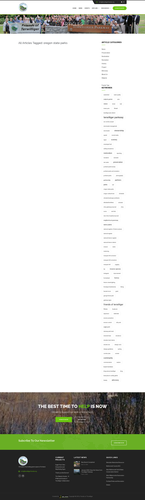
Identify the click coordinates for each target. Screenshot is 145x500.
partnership (107, 180)
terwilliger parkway (113, 117)
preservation (118, 162)
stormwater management (110, 126)
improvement (117, 273)
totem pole (106, 108)
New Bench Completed (88, 462)
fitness (106, 309)
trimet (113, 104)
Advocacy (105, 71)
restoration (108, 153)
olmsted (120, 202)
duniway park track (109, 331)
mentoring (106, 251)
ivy (104, 269)
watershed (106, 94)
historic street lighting (109, 282)
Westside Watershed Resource (115, 462)
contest (117, 353)
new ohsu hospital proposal (111, 216)
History (104, 64)
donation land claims (109, 340)
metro (114, 247)
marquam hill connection (110, 260)
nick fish (113, 211)
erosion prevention (109, 318)
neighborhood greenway (111, 220)
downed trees (107, 335)
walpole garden (108, 99)
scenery (114, 140)
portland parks (107, 175)
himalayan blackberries (110, 287)
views (106, 104)
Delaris (108, 485)
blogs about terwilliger (110, 371)
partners (118, 180)
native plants (108, 225)
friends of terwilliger (113, 304)
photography (119, 175)
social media (115, 135)
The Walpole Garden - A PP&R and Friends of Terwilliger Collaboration (62, 479)
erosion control (108, 322)
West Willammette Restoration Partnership (115, 476)
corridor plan (107, 353)
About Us (105, 75)
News (80, 8)
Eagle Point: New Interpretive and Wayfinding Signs (60, 467)
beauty (105, 380)
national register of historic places (113, 229)
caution (118, 362)
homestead (107, 278)
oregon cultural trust (109, 193)
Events (87, 8)
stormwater (107, 130)
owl (113, 184)
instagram (106, 273)
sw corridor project (109, 121)
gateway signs (107, 300)
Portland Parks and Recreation (115, 481)
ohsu (122, 207)
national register (108, 233)
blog (121, 371)
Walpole (104, 78)
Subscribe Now (119, 443)
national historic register (110, 238)
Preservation (106, 53)
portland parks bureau (109, 166)
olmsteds (121, 193)
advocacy (115, 380)
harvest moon (107, 291)
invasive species (115, 269)
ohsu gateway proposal (110, 207)
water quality (117, 94)
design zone (118, 344)
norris (105, 211)
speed (105, 135)
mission (106, 247)
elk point (118, 322)
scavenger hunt (108, 144)
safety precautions (109, 148)
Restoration (105, 57)
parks (105, 185)
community (108, 358)
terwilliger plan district (109, 113)
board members (108, 367)
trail (121, 104)
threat (116, 108)
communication (108, 362)
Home (74, 8)
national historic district (110, 242)
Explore (95, 8)
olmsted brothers (109, 202)
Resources (105, 8)
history (116, 278)
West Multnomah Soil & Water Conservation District (115, 471)
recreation (106, 157)
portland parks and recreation (111, 171)
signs (105, 139)
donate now (107, 344)
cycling (120, 349)
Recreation (105, 60)
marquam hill (107, 264)
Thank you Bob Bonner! (62, 473)
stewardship (119, 131)
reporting (119, 153)
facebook (114, 309)
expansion (106, 313)
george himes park (109, 295)
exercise (116, 313)
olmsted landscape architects (111, 198)
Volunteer (82, 419)
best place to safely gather (111, 375)
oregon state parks (109, 189)
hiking (122, 287)
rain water (106, 162)
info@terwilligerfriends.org (106, 2)
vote (118, 99)
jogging (117, 264)
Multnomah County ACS (113, 466)
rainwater (116, 157)
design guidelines (108, 349)
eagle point (107, 327)
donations (118, 335)
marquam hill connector (110, 255)
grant (117, 291)
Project (104, 68)
